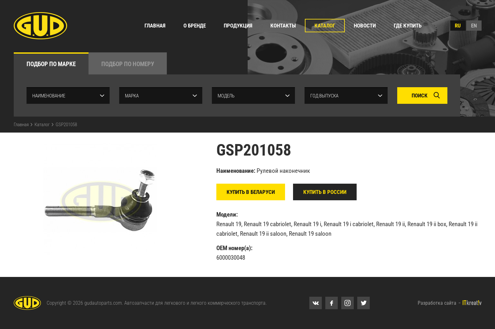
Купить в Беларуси (251, 192)
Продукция (238, 25)
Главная (155, 25)
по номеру (127, 64)
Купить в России (324, 192)
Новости (365, 25)
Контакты (283, 25)
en (474, 25)
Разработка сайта (437, 303)
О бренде (194, 25)
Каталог (324, 25)
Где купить (408, 25)
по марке (51, 64)
